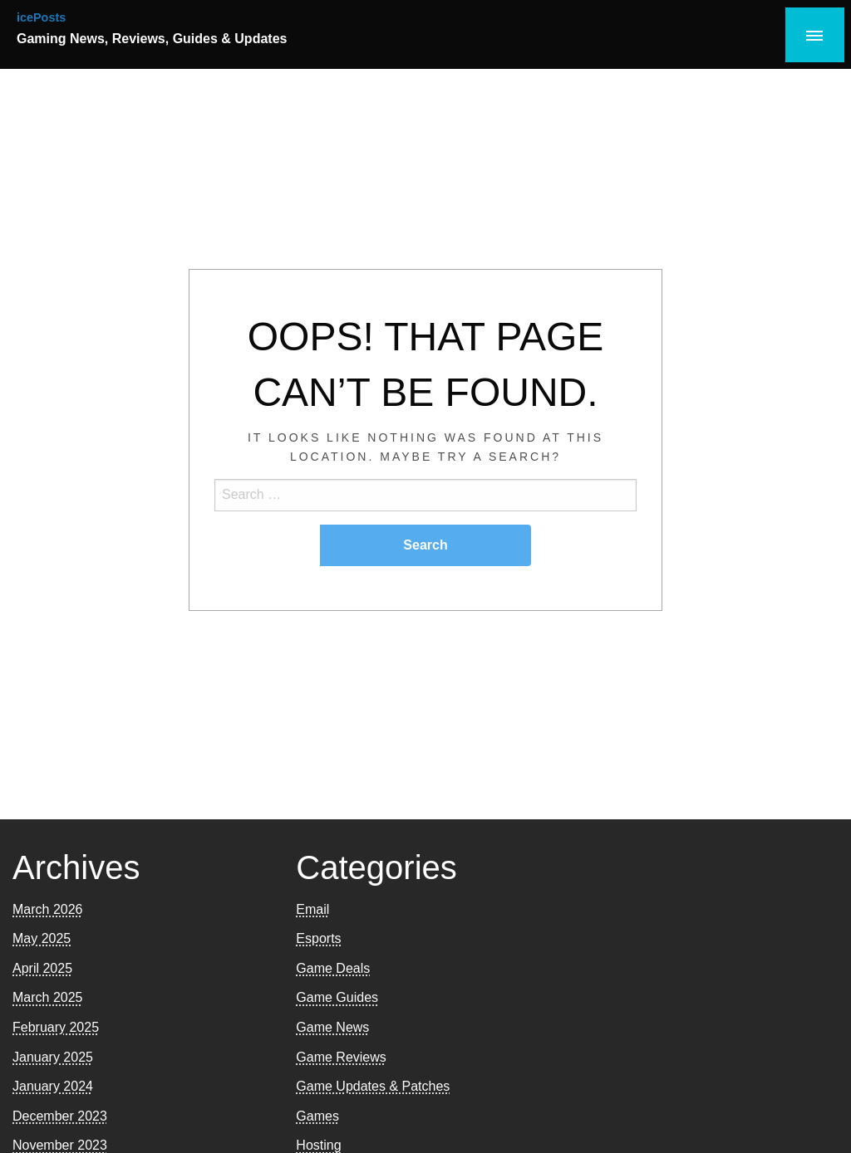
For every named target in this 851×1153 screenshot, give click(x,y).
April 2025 (42, 968)
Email (312, 909)
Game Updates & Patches (373, 1086)
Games (317, 1116)
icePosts (41, 17)
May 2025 (41, 938)
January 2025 (52, 1057)
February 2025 (55, 1027)
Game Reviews (341, 1057)
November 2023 (59, 1145)
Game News (332, 1027)
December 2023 (59, 1116)
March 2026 (47, 909)
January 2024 (52, 1086)
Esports (318, 938)
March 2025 (47, 997)
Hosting (318, 1145)
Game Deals (333, 968)
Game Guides (337, 997)
